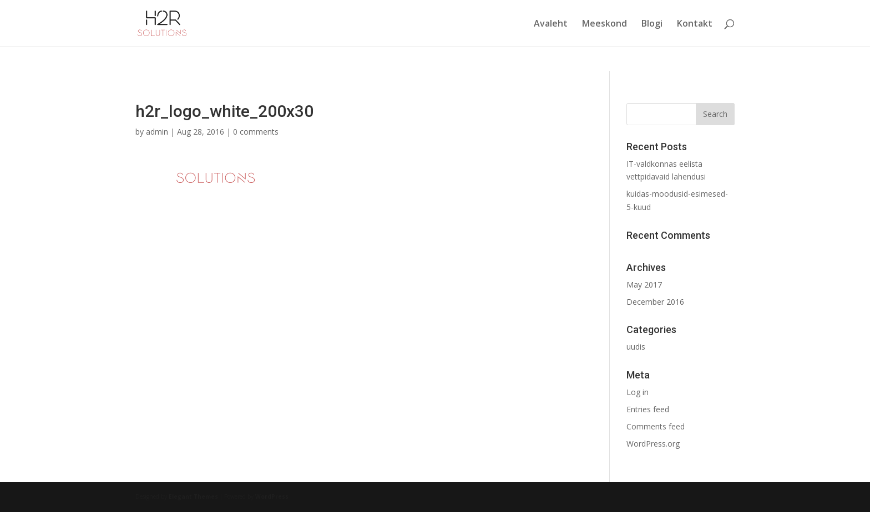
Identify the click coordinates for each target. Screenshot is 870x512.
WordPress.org (653, 443)
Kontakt (694, 24)
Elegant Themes (193, 496)
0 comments (256, 131)
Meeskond (604, 24)
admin (157, 131)
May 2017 (644, 284)
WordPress (272, 496)
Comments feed (655, 426)
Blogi (651, 24)
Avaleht (551, 24)
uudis (635, 346)
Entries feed (647, 409)
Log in (637, 392)
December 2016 (655, 301)
